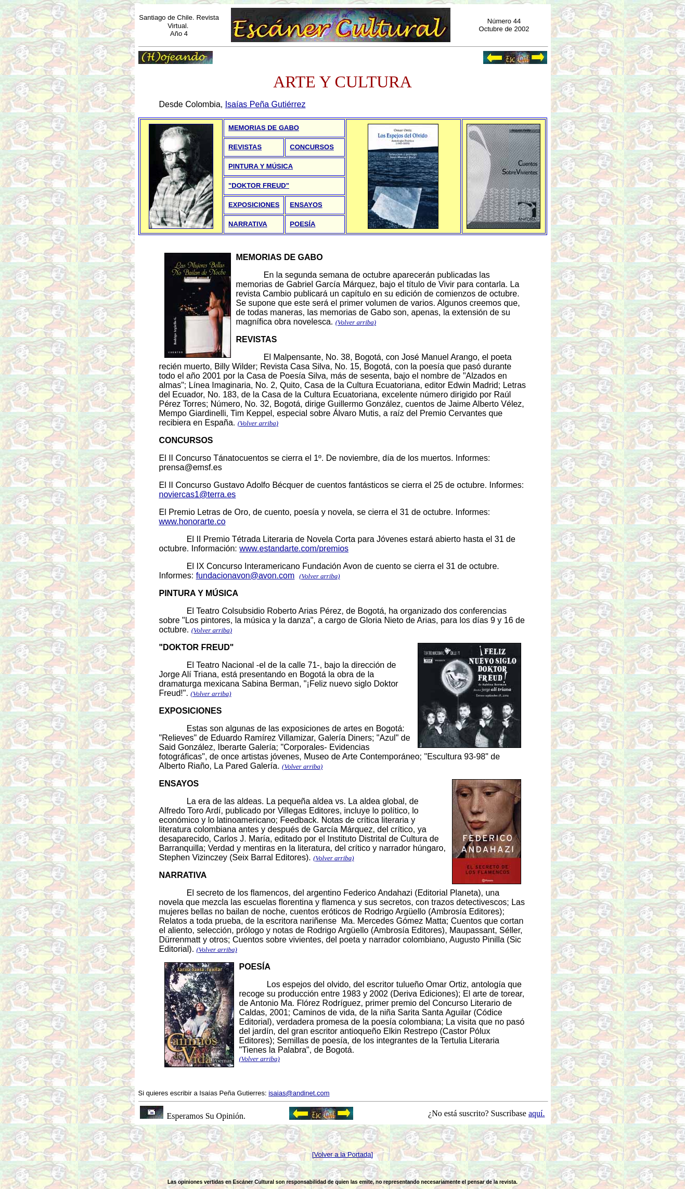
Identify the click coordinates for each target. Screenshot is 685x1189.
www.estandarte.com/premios (293, 548)
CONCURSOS (312, 147)
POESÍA (302, 224)
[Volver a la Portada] (342, 1154)
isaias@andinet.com (298, 1093)
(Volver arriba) (355, 322)
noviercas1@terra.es (197, 494)
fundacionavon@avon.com (245, 575)
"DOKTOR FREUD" (258, 185)
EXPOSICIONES (253, 205)
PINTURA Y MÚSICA (260, 166)
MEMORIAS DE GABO (263, 128)
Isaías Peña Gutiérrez (265, 104)
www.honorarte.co (192, 521)
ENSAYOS (306, 205)
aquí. (536, 1113)
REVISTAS (245, 147)
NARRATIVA (247, 224)
